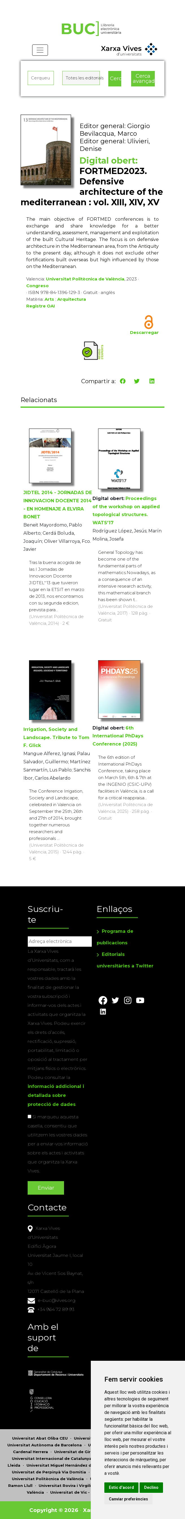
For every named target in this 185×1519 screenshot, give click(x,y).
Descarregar (144, 332)
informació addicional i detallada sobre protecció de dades (56, 1095)
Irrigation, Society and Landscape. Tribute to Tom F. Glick (56, 737)
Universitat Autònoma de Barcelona (44, 1444)
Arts (49, 299)
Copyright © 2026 (53, 1510)
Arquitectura (71, 299)
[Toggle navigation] (40, 50)
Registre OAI (40, 306)
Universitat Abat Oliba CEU (40, 1438)
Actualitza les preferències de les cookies (52, 3)
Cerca (115, 78)
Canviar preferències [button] (130, 1499)
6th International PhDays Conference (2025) (117, 736)
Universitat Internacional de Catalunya (52, 1458)
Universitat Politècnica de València (85, 279)
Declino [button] (153, 1487)
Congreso (37, 286)
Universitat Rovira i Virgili (65, 1485)
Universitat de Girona (76, 1451)
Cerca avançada (144, 79)
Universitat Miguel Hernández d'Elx (62, 1465)
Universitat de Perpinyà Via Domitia (49, 1471)
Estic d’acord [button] (123, 1487)
